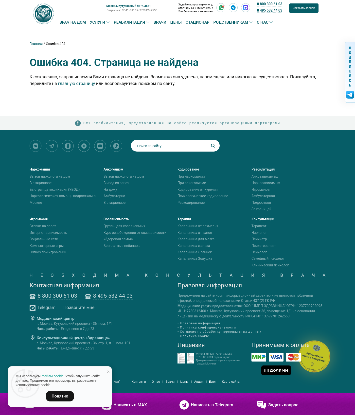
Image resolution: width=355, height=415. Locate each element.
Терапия (184, 219)
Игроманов (260, 189)
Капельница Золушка (195, 259)
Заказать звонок (304, 8)
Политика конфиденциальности (208, 327)
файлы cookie (52, 376)
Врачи (160, 22)
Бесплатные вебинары (122, 246)
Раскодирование (191, 203)
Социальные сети (44, 239)
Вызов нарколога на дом (50, 176)
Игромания (39, 219)
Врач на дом (72, 22)
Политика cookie (194, 336)
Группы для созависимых (124, 226)
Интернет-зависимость (48, 233)
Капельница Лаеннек (195, 252)
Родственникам (230, 22)
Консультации (262, 219)
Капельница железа (194, 246)
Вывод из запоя (116, 183)
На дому (110, 189)
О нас (263, 22)
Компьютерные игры (47, 246)
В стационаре (41, 183)
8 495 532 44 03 (269, 10)
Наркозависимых (265, 183)
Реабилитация (129, 22)
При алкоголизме (192, 183)
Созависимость (116, 219)
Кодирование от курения (198, 189)
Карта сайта (231, 381)
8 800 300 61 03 (269, 4)
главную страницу (76, 83)
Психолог (259, 252)
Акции (199, 381)
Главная (36, 44)
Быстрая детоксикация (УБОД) (55, 189)
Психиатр (259, 239)
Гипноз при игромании (48, 252)
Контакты (139, 381)
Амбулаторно (114, 196)
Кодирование (188, 169)
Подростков (261, 203)
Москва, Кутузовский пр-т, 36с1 (128, 6)
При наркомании (191, 176)
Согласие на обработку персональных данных (221, 331)
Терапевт (258, 226)
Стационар (198, 22)
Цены (176, 22)
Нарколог (259, 233)
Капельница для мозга (196, 239)
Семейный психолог (267, 259)
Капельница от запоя (195, 233)
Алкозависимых (264, 176)
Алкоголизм (113, 169)
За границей (261, 209)
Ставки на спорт (43, 226)
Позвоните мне (78, 307)
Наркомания (40, 169)
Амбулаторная (263, 196)
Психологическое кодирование (203, 196)
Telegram (46, 307)
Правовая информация (200, 323)
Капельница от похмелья (198, 226)
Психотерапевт (263, 246)
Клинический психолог (270, 265)
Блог (212, 381)
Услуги (97, 22)
